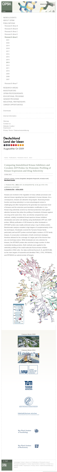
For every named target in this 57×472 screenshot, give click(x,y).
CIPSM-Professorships (13, 93)
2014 (7, 60)
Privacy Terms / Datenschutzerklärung (16, 130)
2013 (7, 62)
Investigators (9, 91)
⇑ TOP (5, 461)
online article (19, 189)
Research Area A (11, 26)
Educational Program (13, 96)
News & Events (9, 18)
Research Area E (11, 37)
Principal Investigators (20, 464)
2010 (7, 71)
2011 (7, 68)
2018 (7, 48)
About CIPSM (8, 20)
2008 (7, 76)
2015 (7, 57)
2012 (7, 65)
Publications (9, 23)
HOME (4, 11)
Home (6, 157)
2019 (7, 46)
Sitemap (6, 121)
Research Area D (11, 34)
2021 (7, 40)
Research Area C (11, 32)
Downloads (7, 110)
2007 (7, 79)
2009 (7, 74)
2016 (7, 54)
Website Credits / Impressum (22, 465)
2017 (7, 51)
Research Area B (11, 29)
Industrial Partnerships (14, 102)
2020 (7, 43)
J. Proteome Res (9, 189)
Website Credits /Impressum (9, 127)
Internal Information (9, 116)
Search (16, 467)
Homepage (17, 462)
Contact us (7, 123)
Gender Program (11, 99)
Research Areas (10, 88)
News (22, 462)
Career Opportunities (13, 105)
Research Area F (11, 83)
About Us (28, 462)
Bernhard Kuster (9, 180)
